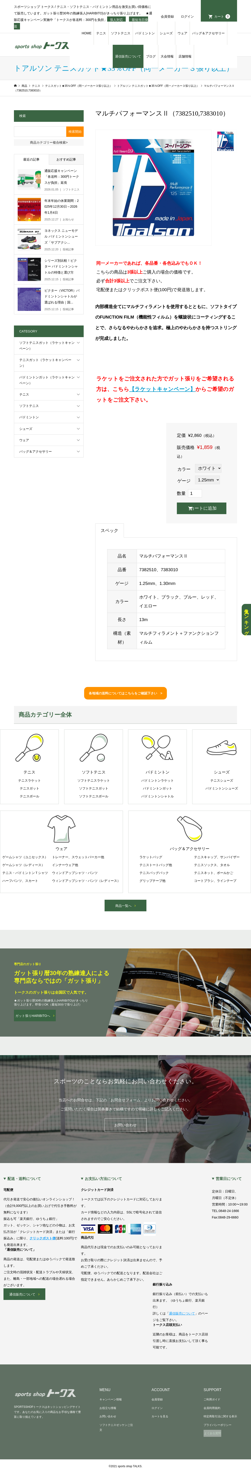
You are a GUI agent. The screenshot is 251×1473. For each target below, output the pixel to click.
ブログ (151, 56)
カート (222, 16)
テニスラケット (29, 780)
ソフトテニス (120, 33)
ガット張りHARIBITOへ (32, 1016)
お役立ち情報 (107, 1408)
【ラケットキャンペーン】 (162, 389)
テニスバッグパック (154, 872)
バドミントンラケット (157, 780)
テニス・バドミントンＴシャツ (25, 872)
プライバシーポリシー (217, 1425)
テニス (101, 33)
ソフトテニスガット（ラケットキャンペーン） (47, 345)
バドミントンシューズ (221, 788)
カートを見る (160, 1416)
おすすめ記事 (66, 159)
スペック (109, 530)
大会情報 (167, 56)
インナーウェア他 (65, 865)
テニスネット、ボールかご (213, 872)
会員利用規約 (212, 1408)
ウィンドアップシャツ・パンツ (75, 872)
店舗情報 (185, 56)
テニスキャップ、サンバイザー (217, 857)
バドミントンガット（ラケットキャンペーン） (47, 380)
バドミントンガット (157, 788)
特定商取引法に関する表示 (220, 1416)
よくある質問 (212, 1433)
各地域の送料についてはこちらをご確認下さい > (125, 693)
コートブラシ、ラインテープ (215, 880)
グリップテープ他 (152, 880)
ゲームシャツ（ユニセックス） (25, 857)
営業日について (229, 1179)
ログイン (187, 16)
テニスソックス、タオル (212, 865)
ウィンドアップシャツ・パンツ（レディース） (86, 880)
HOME (86, 33)
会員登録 (167, 16)
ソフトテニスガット (93, 788)
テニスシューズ (221, 780)
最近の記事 (31, 159)
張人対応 (116, 20)
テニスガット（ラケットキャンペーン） (45, 362)
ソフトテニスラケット (93, 780)
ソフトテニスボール (93, 796)
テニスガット (29, 788)
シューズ (166, 33)
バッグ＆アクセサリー (208, 33)
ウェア (182, 33)
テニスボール (29, 796)
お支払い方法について (103, 1179)
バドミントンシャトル (157, 796)
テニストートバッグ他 (155, 865)
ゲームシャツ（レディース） (23, 865)
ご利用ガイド (212, 1399)
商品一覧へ (123, 906)
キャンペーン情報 (110, 1399)
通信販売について (128, 56)
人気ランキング (246, 619)
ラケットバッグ (150, 857)
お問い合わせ (125, 1125)
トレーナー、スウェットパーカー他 (78, 857)
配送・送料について (24, 1179)
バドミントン (145, 33)
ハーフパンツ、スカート (20, 880)
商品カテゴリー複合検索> (49, 142)
